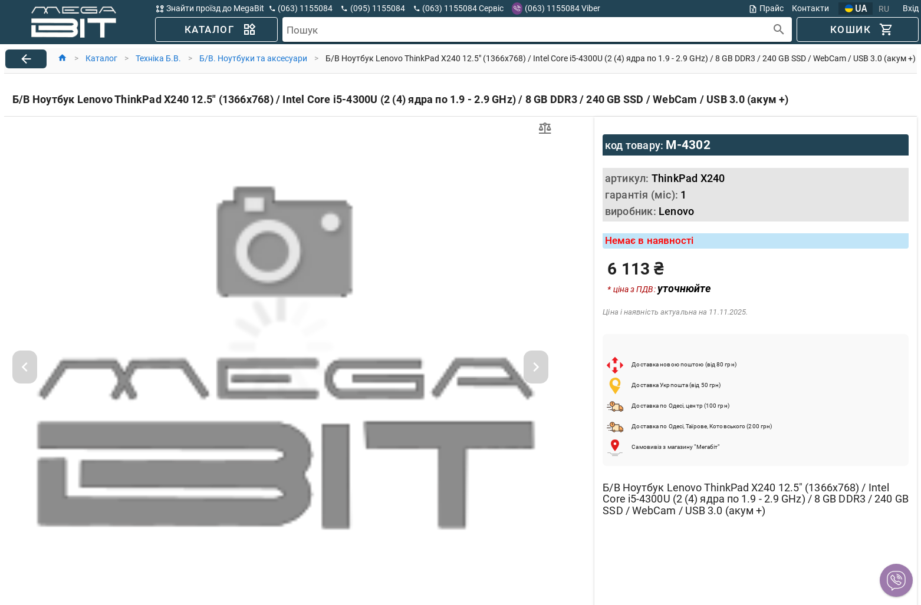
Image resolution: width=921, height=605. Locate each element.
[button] (896, 580)
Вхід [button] (911, 8)
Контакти (810, 8)
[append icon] (779, 29)
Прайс (766, 9)
